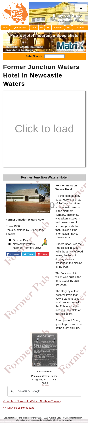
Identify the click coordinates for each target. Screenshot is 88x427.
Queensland (20, 27)
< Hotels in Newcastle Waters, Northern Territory (32, 401)
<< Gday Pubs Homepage (18, 407)
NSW (5, 27)
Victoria (58, 27)
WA (68, 27)
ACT (34, 27)
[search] (44, 391)
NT (41, 27)
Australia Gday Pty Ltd (58, 418)
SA (48, 27)
